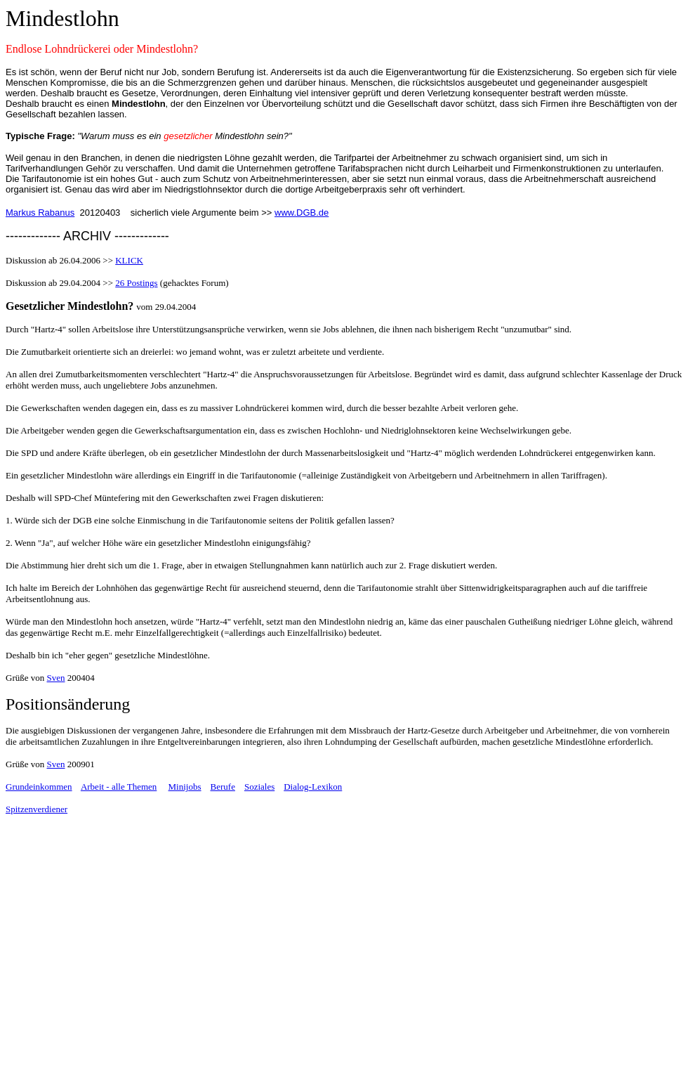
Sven (56, 677)
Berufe (223, 786)
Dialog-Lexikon (313, 786)
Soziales (259, 786)
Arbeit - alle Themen (119, 786)
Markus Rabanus (40, 212)
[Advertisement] (124, 972)
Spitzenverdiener (36, 809)
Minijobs (184, 786)
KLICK (129, 260)
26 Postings (136, 283)
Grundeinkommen (39, 786)
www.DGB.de (301, 212)
